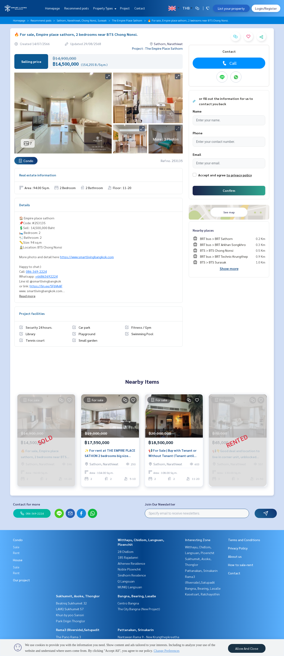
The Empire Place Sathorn (127, 20)
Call (229, 63)
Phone (197, 133)
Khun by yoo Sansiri (70, 615)
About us (235, 556)
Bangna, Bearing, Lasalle (137, 596)
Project (125, 8)
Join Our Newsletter (160, 504)
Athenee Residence (131, 563)
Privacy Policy (238, 548)
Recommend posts (76, 8)
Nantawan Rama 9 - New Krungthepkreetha (148, 637)
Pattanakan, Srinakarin (136, 630)
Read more (27, 296)
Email (197, 154)
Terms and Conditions (244, 540)
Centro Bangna (128, 603)
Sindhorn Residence (132, 575)
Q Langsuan (126, 581)
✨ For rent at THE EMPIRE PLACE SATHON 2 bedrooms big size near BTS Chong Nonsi (110, 455)
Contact (139, 8)
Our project (21, 580)
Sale (16, 547)
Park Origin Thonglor (70, 621)
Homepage (52, 8)
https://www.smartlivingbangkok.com (87, 257)
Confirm (229, 190)
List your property (231, 8)
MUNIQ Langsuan (130, 587)
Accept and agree (211, 175)
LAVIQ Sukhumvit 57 (70, 609)
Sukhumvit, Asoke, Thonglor (78, 596)
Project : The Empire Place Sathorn (157, 48)
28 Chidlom (125, 551)
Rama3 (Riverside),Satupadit (77, 630)
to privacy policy (239, 175)
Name (197, 111)
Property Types (104, 8)
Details (24, 205)
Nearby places (203, 230)
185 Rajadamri (128, 557)
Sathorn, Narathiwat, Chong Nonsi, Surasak (82, 20)
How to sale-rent (240, 565)
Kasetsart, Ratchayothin (202, 594)
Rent (16, 553)
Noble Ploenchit (129, 569)
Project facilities (32, 313)
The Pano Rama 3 (68, 637)
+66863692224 (46, 276)
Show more (229, 268)
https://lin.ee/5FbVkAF (46, 286)
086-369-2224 (36, 271)
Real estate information (37, 175)
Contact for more (26, 504)
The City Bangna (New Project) (139, 609)
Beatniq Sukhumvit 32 (71, 603)
